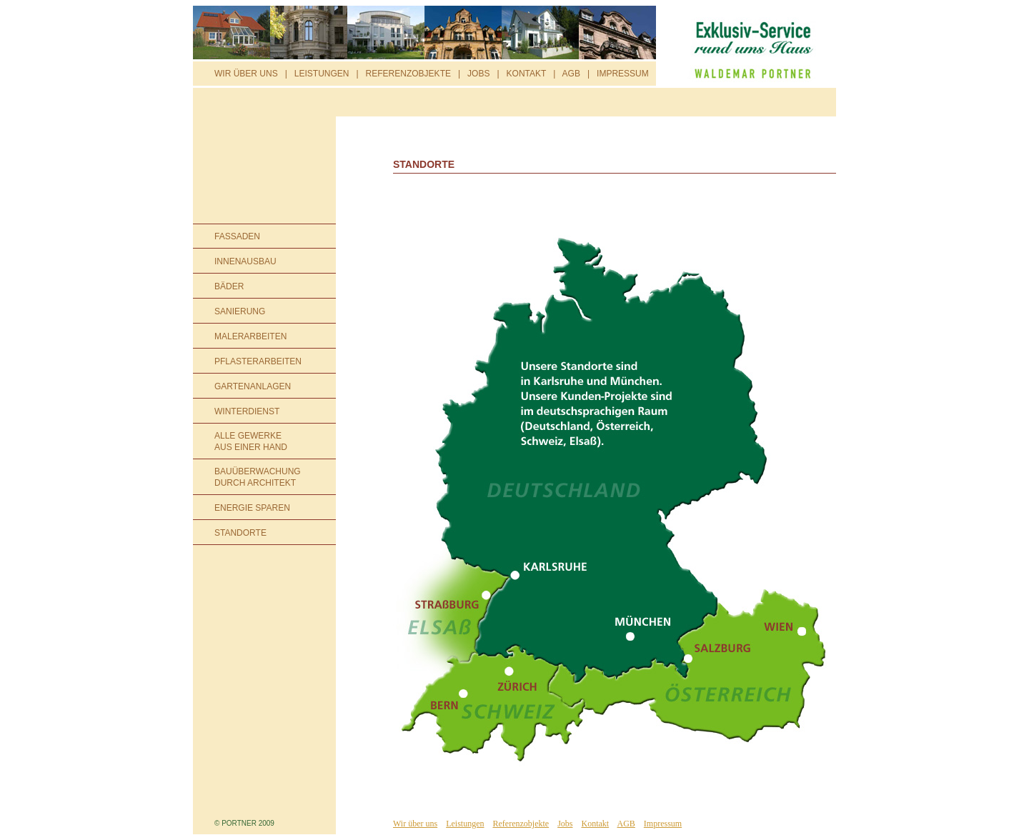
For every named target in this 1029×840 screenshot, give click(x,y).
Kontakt (595, 824)
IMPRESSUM (623, 74)
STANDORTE (240, 533)
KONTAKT (527, 74)
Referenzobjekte (521, 824)
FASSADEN (237, 236)
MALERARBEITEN (250, 336)
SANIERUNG (239, 311)
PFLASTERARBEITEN (258, 361)
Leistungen (465, 824)
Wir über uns (415, 824)
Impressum (663, 824)
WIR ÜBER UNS (246, 74)
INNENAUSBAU (245, 261)
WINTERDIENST (246, 411)
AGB (571, 74)
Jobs (564, 824)
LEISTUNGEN (321, 74)
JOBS (478, 74)
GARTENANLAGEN (252, 386)
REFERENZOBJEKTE (408, 74)
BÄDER (229, 286)
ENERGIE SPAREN (252, 508)
